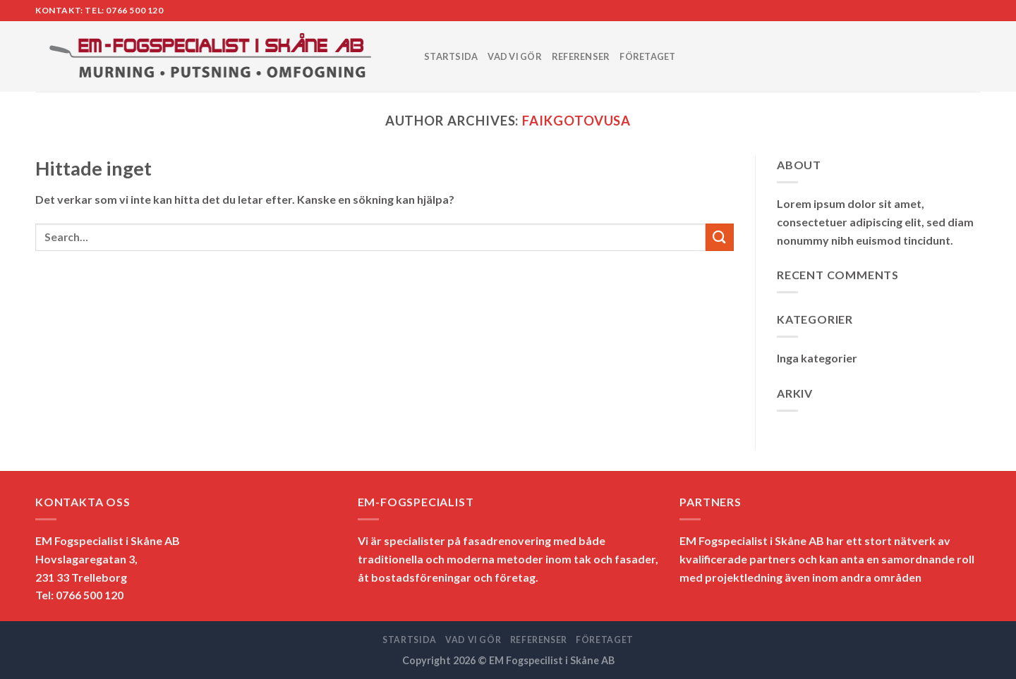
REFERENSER (581, 56)
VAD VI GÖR (515, 56)
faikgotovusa (576, 120)
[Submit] (720, 237)
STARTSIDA (451, 56)
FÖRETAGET (647, 56)
